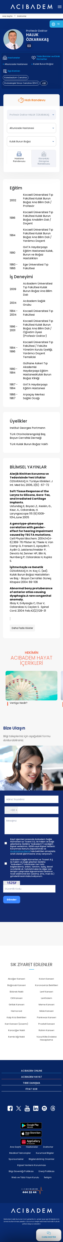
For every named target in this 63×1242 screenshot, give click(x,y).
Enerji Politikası (46, 1171)
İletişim (48, 1177)
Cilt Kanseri (16, 998)
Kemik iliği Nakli (16, 1036)
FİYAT (31, 1088)
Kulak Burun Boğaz (43, 64)
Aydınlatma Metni (20, 851)
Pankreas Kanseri (46, 1017)
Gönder (12, 899)
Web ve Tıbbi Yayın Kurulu (25, 1177)
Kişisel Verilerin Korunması (31, 1165)
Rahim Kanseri (46, 1030)
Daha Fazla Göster (22, 628)
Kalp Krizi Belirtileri (16, 1017)
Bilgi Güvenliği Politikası (21, 1171)
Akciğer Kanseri (16, 978)
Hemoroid (16, 1011)
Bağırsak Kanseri (16, 985)
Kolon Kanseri (46, 978)
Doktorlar (48, 1146)
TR (58, 24)
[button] (11, 810)
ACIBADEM (31, 1070)
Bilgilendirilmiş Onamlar (41, 1159)
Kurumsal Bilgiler (45, 1153)
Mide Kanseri (46, 1011)
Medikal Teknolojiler (20, 1153)
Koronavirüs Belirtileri (46, 985)
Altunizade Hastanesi (16, 64)
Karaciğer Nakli (16, 1030)
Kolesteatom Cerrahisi (15, 77)
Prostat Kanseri (46, 1023)
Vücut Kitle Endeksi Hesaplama (46, 1038)
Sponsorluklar (16, 1159)
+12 (44, 83)
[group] (31, 688)
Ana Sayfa (15, 1146)
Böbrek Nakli (16, 991)
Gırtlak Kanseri (16, 1004)
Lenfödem (46, 998)
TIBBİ (31, 1082)
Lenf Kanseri (46, 991)
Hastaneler (32, 1146)
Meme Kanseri (46, 1004)
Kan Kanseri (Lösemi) (16, 1023)
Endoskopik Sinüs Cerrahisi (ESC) (21, 83)
